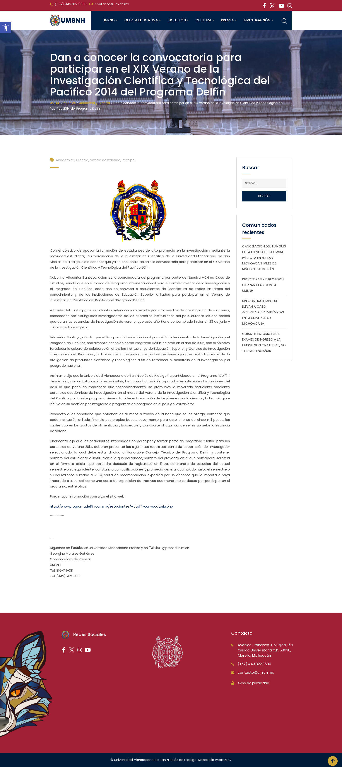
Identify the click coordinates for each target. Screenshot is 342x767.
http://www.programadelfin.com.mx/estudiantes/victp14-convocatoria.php (111, 506)
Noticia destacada (105, 160)
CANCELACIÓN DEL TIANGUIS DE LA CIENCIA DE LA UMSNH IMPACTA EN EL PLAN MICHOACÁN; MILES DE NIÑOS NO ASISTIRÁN (264, 257)
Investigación (256, 20)
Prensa (227, 20)
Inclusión (177, 20)
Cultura (203, 20)
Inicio (109, 20)
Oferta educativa (141, 20)
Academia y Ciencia (72, 160)
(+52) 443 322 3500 (70, 4)
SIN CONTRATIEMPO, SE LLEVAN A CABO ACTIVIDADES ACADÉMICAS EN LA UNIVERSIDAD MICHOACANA (263, 312)
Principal (128, 160)
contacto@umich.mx (112, 4)
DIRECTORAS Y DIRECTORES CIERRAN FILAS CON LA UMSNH (263, 285)
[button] (5, 27)
